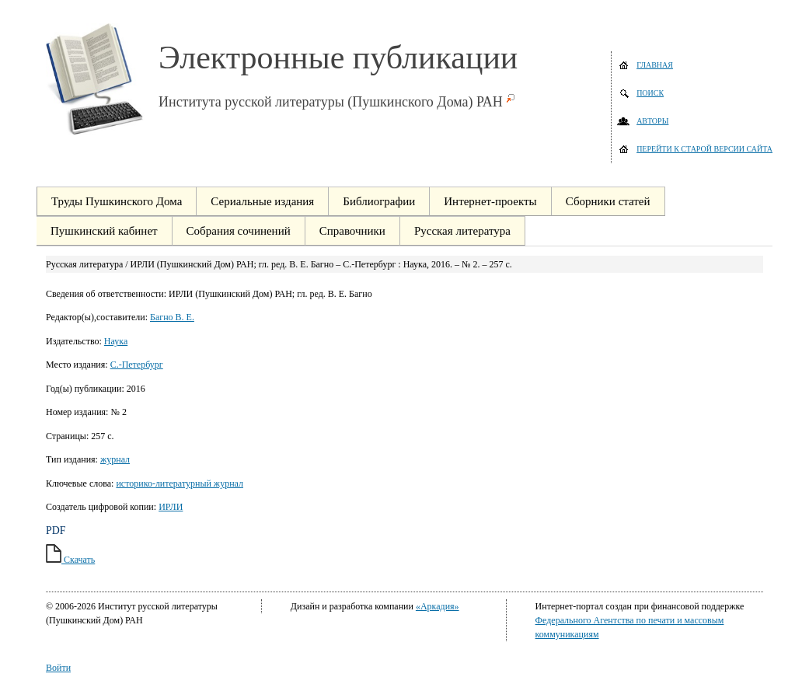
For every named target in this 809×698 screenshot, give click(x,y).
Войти (58, 667)
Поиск (650, 93)
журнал (115, 459)
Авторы (652, 121)
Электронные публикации (338, 57)
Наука (115, 341)
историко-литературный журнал (179, 483)
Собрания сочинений (239, 231)
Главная (654, 65)
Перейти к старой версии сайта (704, 149)
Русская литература (462, 231)
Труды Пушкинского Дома (116, 201)
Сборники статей (608, 201)
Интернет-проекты (490, 201)
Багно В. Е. (172, 317)
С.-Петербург (136, 364)
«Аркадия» (437, 606)
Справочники (352, 231)
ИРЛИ (171, 506)
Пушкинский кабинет (104, 231)
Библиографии (379, 201)
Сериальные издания (262, 201)
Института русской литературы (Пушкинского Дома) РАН (331, 102)
